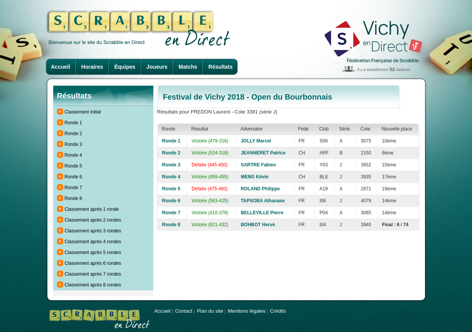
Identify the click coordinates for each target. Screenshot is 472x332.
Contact (183, 311)
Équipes (124, 67)
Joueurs (156, 67)
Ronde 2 (73, 133)
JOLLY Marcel (256, 141)
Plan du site (210, 311)
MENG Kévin (255, 177)
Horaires (92, 67)
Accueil (60, 67)
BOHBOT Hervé (258, 224)
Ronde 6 (73, 177)
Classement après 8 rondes (93, 285)
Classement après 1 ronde (92, 209)
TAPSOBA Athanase (263, 200)
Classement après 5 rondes (93, 252)
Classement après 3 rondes (93, 231)
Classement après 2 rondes (93, 220)
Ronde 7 (73, 187)
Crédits (278, 311)
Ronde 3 (73, 144)
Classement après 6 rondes (93, 263)
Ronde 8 (73, 198)
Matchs (188, 67)
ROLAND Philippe (260, 188)
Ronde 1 (73, 122)
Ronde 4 (73, 155)
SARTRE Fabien (258, 165)
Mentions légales (246, 311)
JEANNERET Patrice (263, 153)
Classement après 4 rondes (93, 241)
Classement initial (83, 112)
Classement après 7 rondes (93, 274)
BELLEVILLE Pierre (262, 212)
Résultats (220, 67)
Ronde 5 (73, 166)
